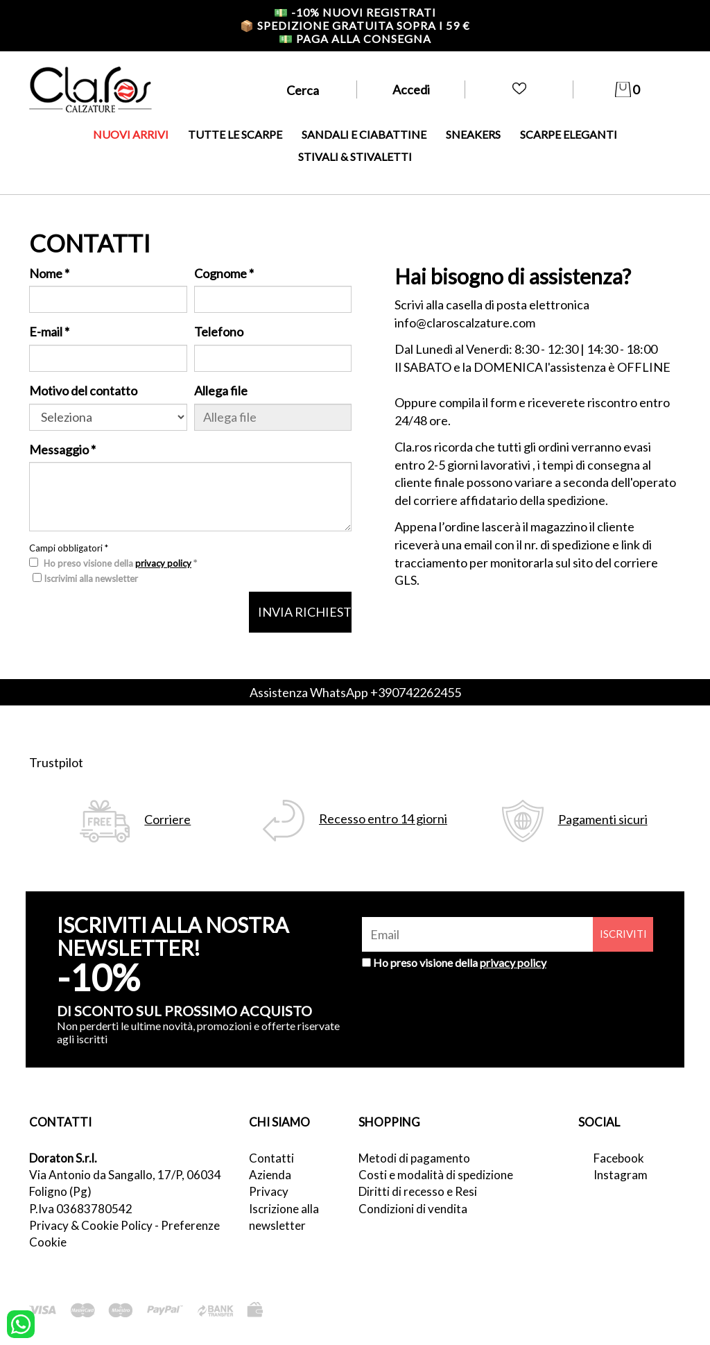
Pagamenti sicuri (603, 819)
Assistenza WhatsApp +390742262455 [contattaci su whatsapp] (355, 692)
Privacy (268, 1191)
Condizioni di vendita (412, 1208)
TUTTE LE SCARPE (235, 134)
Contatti (271, 1158)
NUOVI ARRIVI (130, 134)
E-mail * (49, 331)
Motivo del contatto (83, 390)
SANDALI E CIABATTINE (364, 134)
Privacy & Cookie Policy (91, 1225)
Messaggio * (62, 449)
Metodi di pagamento (414, 1158)
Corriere (167, 819)
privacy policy (163, 563)
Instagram (621, 1174)
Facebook (619, 1158)
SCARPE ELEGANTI (568, 134)
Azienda (270, 1174)
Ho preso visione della (459, 962)
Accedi (411, 89)
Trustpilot (56, 762)
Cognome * (224, 273)
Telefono (218, 331)
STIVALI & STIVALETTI (355, 156)
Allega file (221, 390)
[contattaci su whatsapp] (21, 1322)
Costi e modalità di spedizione (435, 1174)
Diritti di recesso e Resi (417, 1191)
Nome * (49, 273)
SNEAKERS (473, 134)
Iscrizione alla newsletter (284, 1217)
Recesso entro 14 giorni (383, 819)
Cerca (302, 90)
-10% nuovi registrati (355, 12)
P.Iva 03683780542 (80, 1208)
